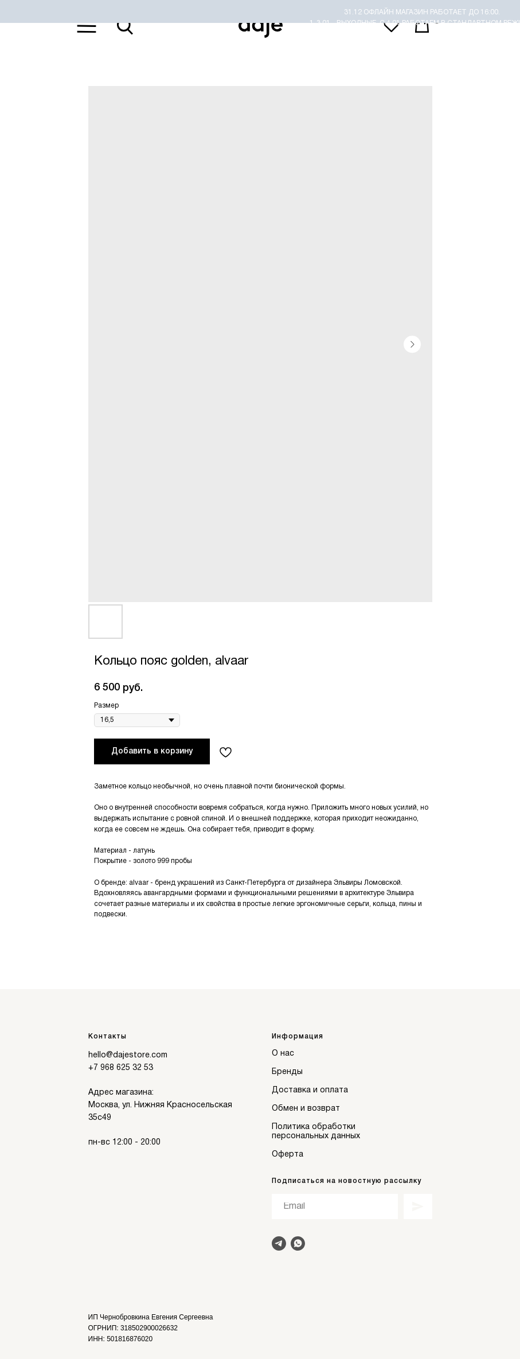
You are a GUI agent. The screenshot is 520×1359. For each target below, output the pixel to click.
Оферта (287, 1154)
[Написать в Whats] (298, 1243)
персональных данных (316, 1136)
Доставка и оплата (310, 1090)
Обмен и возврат (306, 1108)
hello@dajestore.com (127, 1055)
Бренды (287, 1072)
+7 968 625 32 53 (120, 1068)
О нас (283, 1053)
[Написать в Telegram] (279, 1243)
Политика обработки (313, 1127)
